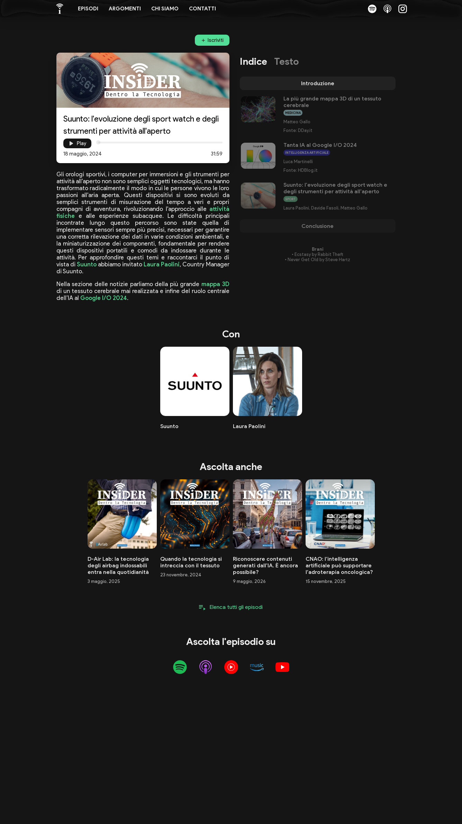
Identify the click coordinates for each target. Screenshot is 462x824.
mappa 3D (215, 284)
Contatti (202, 9)
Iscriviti (216, 40)
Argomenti (125, 9)
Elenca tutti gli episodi (236, 607)
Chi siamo (165, 9)
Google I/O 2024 (103, 297)
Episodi (88, 9)
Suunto (87, 264)
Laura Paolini (162, 264)
